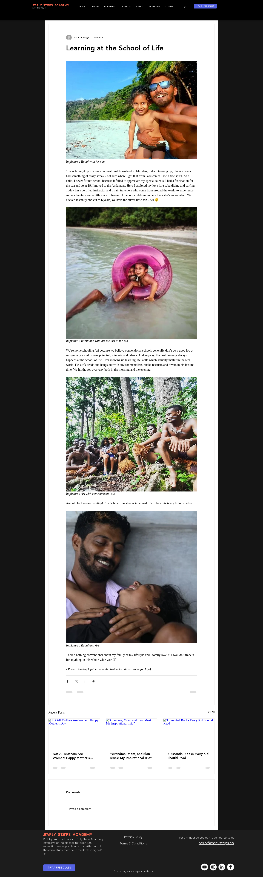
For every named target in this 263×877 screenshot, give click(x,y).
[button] (169, 6)
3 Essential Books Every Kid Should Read (188, 756)
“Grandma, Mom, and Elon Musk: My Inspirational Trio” (131, 756)
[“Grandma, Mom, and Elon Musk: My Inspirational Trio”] (131, 733)
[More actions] (195, 37)
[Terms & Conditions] (133, 843)
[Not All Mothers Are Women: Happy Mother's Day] (74, 733)
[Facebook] (230, 867)
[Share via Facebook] (67, 681)
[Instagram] (213, 867)
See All (211, 712)
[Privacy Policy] (133, 837)
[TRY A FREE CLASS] (59, 867)
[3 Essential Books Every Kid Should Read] (189, 733)
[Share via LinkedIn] (85, 681)
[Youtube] (204, 867)
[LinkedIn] (221, 867)
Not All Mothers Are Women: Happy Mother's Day (71, 756)
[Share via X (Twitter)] (76, 681)
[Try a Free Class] (205, 6)
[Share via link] (93, 681)
